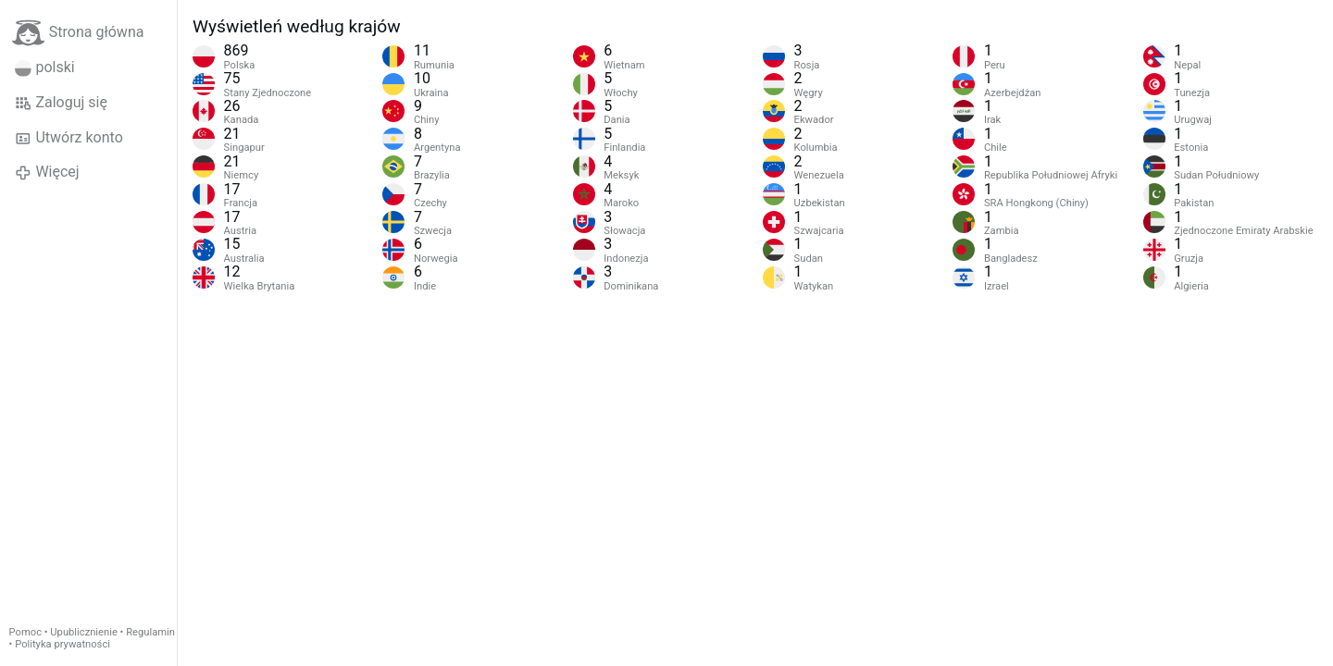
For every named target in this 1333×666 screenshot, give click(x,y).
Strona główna (78, 33)
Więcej (47, 172)
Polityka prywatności (62, 644)
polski (45, 67)
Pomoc (25, 632)
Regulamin (150, 632)
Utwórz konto (69, 138)
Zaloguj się (61, 102)
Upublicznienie (84, 632)
